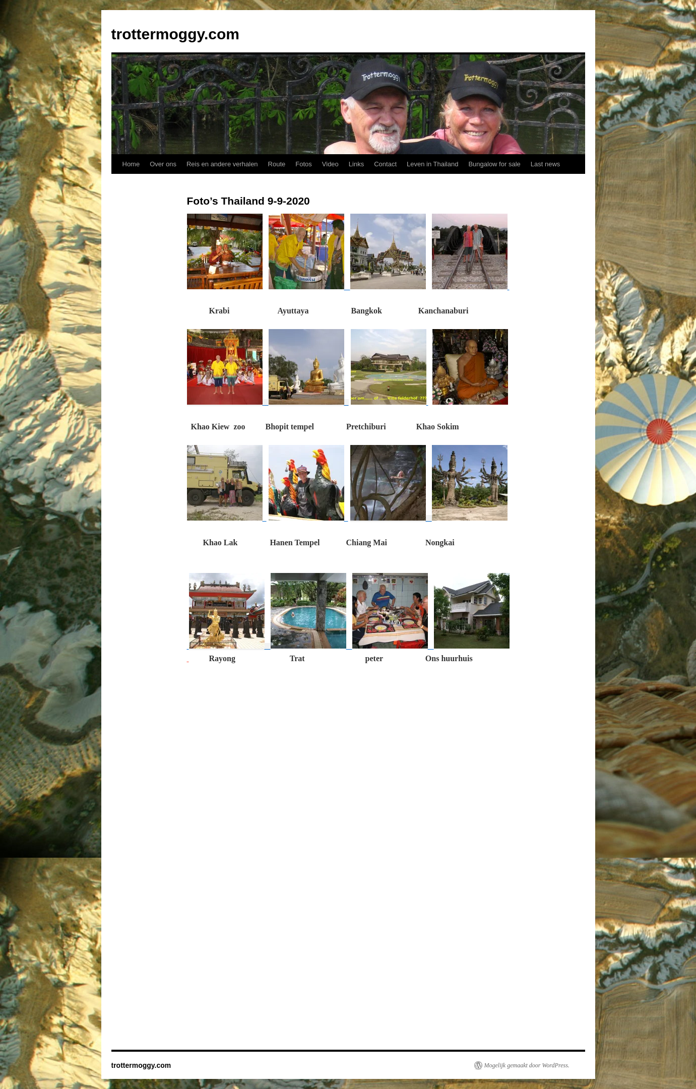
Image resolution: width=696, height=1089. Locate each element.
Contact (385, 164)
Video (330, 164)
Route (277, 164)
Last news (545, 164)
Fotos (303, 164)
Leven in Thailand (432, 164)
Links (356, 164)
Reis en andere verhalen (222, 164)
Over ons (163, 164)
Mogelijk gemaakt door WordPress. (527, 1065)
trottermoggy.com (175, 34)
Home (131, 164)
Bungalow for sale (494, 164)
